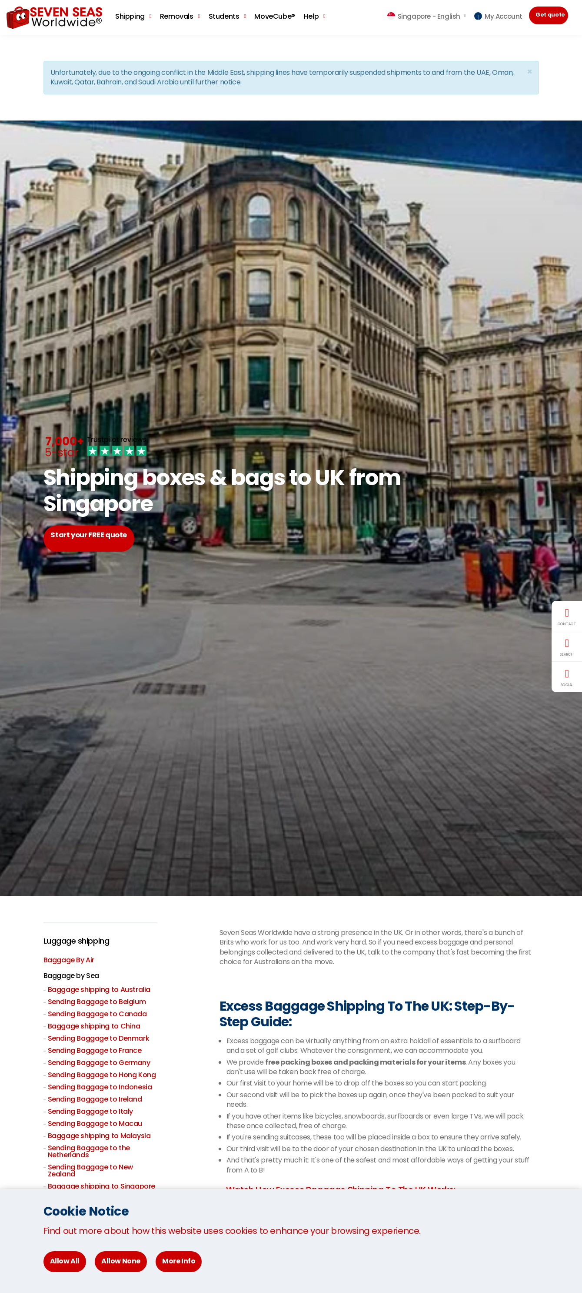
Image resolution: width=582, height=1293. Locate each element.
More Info (178, 1261)
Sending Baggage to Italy (90, 1112)
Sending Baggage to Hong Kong (102, 1076)
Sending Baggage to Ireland (95, 1100)
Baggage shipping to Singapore (101, 1187)
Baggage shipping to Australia (99, 990)
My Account (498, 16)
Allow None (120, 1261)
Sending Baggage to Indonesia (100, 1088)
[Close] (529, 71)
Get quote (553, 17)
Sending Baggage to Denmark (99, 1039)
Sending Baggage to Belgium (97, 1003)
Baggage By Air (68, 961)
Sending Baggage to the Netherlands (89, 1152)
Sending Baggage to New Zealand (90, 1171)
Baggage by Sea (71, 976)
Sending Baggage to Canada (97, 1015)
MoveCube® (274, 16)
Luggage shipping (80, 941)
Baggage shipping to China (94, 1027)
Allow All (65, 1261)
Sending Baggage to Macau (95, 1124)
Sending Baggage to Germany (99, 1064)
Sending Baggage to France (95, 1051)
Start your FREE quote (98, 538)
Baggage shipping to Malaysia (99, 1137)
